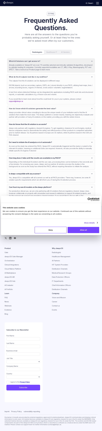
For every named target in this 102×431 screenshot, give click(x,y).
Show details (89, 223)
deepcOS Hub (10, 281)
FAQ (6, 297)
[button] (51, 61)
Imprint (7, 411)
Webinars (8, 306)
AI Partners (56, 261)
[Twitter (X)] (6, 238)
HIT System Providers (60, 265)
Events (54, 310)
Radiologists (56, 252)
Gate (6, 252)
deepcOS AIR (10, 277)
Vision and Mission (59, 297)
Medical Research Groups (61, 273)
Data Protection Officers (61, 277)
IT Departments (57, 281)
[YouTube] (15, 238)
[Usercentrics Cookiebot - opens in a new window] (89, 199)
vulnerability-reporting (32, 411)
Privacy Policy (16, 411)
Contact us (56, 306)
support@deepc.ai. (16, 101)
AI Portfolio (9, 289)
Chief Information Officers (61, 285)
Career (54, 302)
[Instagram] (10, 238)
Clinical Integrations (12, 265)
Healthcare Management (61, 256)
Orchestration (10, 261)
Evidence (8, 310)
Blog (6, 314)
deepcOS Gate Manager (14, 256)
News (7, 302)
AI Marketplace (10, 273)
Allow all (83, 230)
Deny (50, 230)
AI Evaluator (9, 285)
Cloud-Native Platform (13, 269)
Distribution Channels (60, 269)
